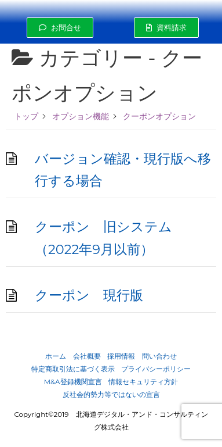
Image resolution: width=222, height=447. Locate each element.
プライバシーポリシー (156, 369)
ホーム (55, 356)
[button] (60, 27)
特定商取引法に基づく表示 (73, 369)
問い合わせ (159, 356)
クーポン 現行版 (89, 295)
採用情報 (121, 356)
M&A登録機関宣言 (73, 382)
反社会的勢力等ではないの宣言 (111, 395)
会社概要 (87, 356)
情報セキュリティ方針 (143, 382)
